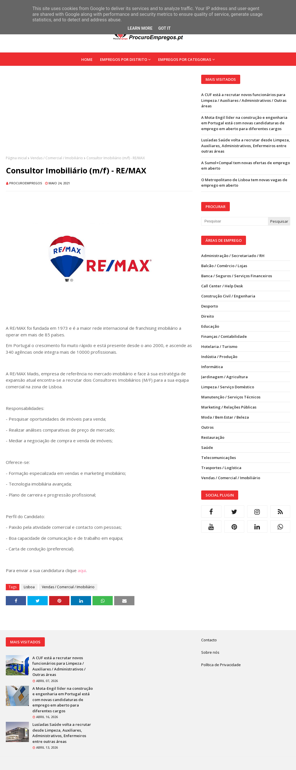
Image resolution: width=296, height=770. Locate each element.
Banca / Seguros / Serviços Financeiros (236, 275)
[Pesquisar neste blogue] (234, 221)
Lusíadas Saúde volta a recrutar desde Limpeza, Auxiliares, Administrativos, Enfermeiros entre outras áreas (245, 145)
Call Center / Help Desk (222, 285)
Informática (212, 366)
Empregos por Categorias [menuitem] (184, 59)
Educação (210, 326)
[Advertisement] (99, 115)
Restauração (212, 437)
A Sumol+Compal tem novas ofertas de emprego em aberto (245, 165)
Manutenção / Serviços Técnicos (230, 397)
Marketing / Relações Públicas (228, 407)
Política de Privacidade (221, 664)
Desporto (209, 306)
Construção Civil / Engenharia (228, 296)
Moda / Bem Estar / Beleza (225, 417)
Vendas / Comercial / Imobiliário (56, 158)
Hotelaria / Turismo (219, 346)
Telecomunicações (218, 457)
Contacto (209, 639)
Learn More (139, 28)
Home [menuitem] (86, 59)
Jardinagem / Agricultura (224, 376)
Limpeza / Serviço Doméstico (227, 386)
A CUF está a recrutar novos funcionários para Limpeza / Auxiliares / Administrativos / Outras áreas (243, 100)
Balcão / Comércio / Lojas (224, 265)
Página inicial (16, 158)
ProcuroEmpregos (25, 183)
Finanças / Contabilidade (224, 336)
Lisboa (29, 586)
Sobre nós (210, 652)
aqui (82, 570)
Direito (207, 316)
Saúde (207, 447)
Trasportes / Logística (221, 467)
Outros (207, 427)
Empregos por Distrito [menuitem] (123, 59)
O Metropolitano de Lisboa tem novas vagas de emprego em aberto (244, 182)
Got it (164, 28)
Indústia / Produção (219, 356)
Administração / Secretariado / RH (232, 255)
